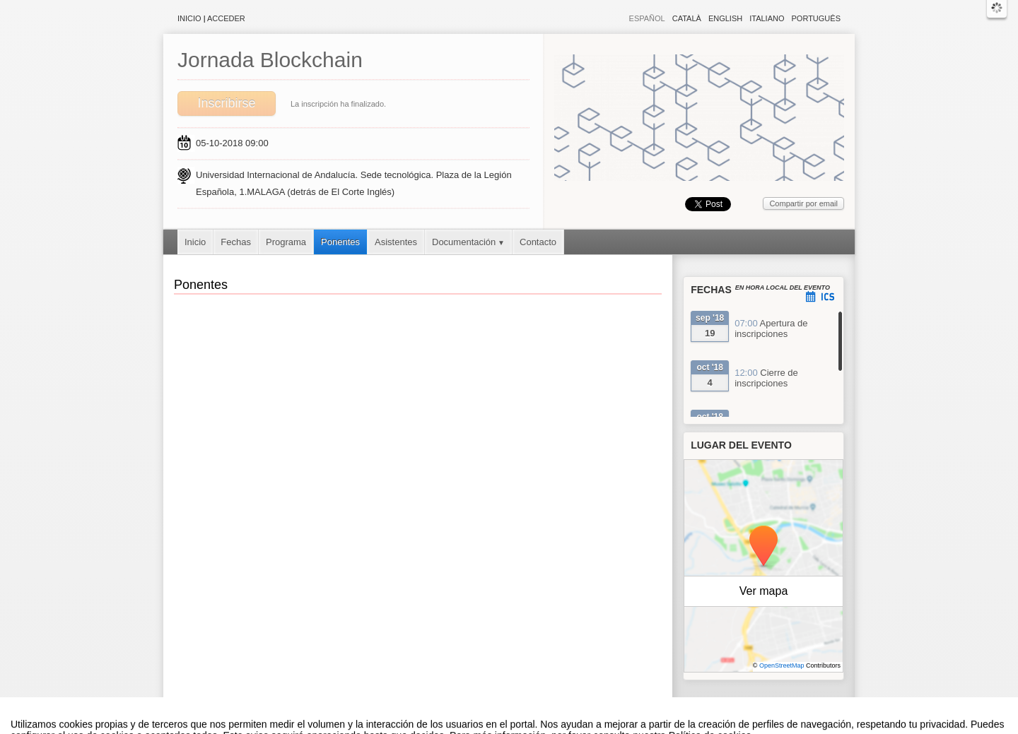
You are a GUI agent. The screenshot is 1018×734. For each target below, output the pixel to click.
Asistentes (396, 242)
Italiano (766, 18)
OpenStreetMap (782, 665)
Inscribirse (226, 103)
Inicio (189, 18)
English (725, 18)
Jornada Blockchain (270, 59)
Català (686, 18)
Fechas (236, 242)
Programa (286, 242)
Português (816, 18)
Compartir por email (803, 203)
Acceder (226, 18)
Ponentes (340, 242)
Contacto (538, 242)
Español (647, 18)
